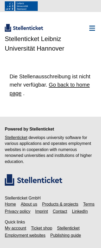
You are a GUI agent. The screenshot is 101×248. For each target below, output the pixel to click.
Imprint (41, 211)
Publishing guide (65, 235)
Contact (60, 211)
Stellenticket (16, 137)
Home (10, 204)
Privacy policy (17, 211)
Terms (89, 204)
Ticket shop (41, 228)
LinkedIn (80, 211)
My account (15, 228)
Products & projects (60, 204)
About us (29, 204)
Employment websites (25, 235)
